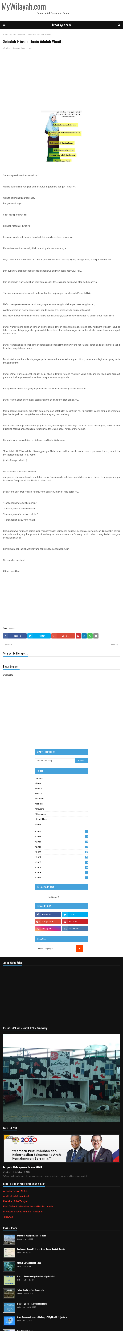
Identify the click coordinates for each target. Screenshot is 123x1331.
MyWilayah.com (61, 24)
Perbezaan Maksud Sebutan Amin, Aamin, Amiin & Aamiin (41, 1249)
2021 (62, 857)
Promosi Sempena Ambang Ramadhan (23, 1211)
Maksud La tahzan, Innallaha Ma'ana (32, 1303)
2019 (62, 867)
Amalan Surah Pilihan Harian (29, 1262)
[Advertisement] (61, 76)
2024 (62, 842)
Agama (13, 35)
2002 (62, 877)
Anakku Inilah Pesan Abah (16, 1196)
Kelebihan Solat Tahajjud (15, 1201)
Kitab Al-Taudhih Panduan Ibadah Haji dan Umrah (28, 1206)
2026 (62, 831)
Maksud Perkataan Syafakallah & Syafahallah (36, 1276)
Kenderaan (41, 814)
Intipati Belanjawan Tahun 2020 (22, 1167)
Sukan (39, 824)
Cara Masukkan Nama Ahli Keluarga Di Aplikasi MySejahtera (42, 1317)
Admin (8, 48)
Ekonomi (40, 798)
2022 (62, 852)
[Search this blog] (55, 760)
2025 (62, 836)
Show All (8, 1216)
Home (5, 35)
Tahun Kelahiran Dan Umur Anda (30, 1290)
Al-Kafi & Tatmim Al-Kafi (15, 1191)
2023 (62, 847)
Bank (38, 783)
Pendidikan (41, 819)
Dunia (39, 793)
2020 (62, 862)
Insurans (40, 809)
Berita (39, 788)
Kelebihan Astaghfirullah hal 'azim (31, 1235)
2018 (62, 872)
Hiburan (40, 804)
